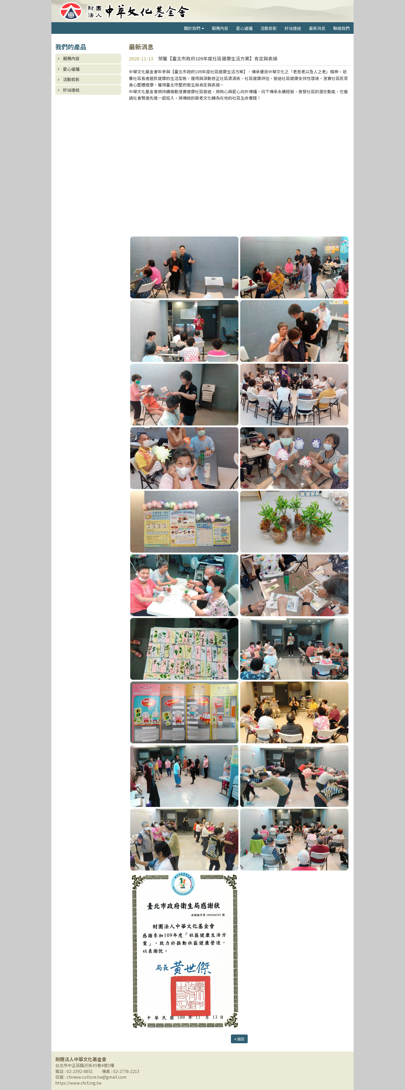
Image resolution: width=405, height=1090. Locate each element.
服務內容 (220, 28)
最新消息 (317, 28)
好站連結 (293, 28)
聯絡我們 (341, 28)
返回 (239, 1038)
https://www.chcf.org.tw (78, 1083)
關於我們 (192, 28)
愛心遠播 (244, 28)
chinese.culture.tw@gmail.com (97, 1077)
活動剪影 (268, 28)
